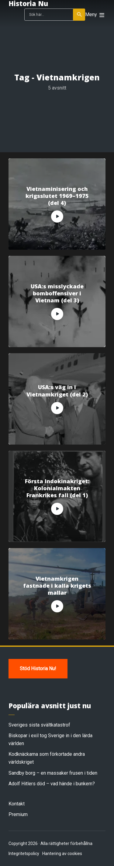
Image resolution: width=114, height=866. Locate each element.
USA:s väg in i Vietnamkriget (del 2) (57, 391)
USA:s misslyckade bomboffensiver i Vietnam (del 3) (57, 293)
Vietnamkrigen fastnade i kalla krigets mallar (57, 586)
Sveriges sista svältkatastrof (39, 725)
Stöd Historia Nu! (38, 668)
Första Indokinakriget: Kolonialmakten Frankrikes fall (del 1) (57, 488)
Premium (18, 814)
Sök (79, 14)
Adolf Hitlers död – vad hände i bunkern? (52, 784)
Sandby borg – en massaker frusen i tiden (53, 773)
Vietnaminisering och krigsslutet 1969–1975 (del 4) (57, 196)
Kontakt (17, 804)
